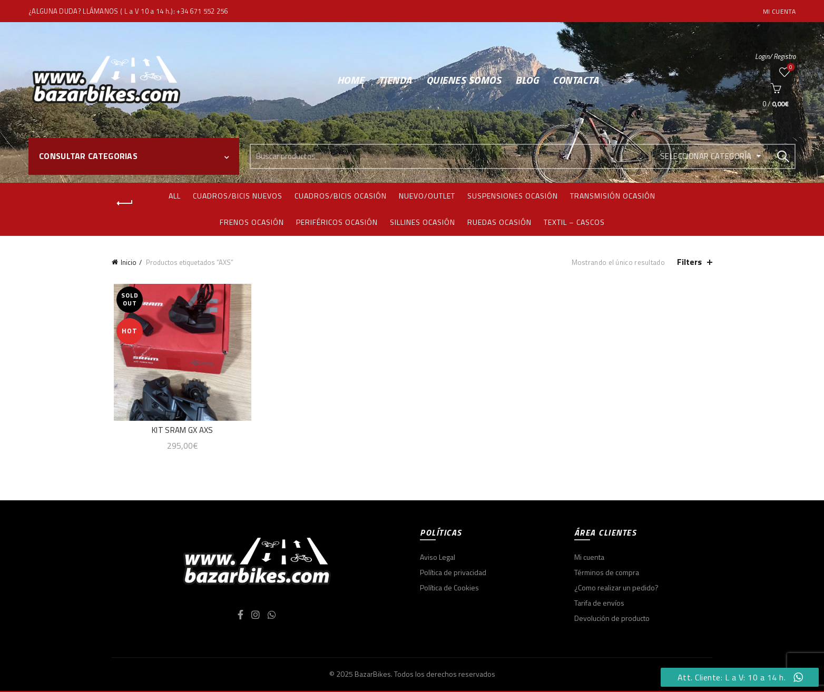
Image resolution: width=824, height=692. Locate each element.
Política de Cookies (449, 588)
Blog (526, 80)
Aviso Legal (437, 558)
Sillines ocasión (422, 222)
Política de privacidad (453, 573)
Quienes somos (464, 80)
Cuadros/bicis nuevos (237, 195)
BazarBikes (373, 674)
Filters (689, 262)
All (175, 195)
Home (351, 80)
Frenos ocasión (252, 222)
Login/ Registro (775, 56)
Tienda (395, 80)
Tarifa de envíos (599, 603)
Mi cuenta (779, 11)
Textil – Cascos (574, 222)
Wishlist (789, 67)
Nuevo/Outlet (427, 195)
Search (782, 156)
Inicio (128, 262)
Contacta (576, 80)
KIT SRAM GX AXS (181, 431)
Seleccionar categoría (705, 156)
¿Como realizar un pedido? (616, 588)
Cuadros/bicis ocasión (341, 195)
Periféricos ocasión (337, 222)
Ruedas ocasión (499, 222)
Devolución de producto (612, 619)
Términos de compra (606, 573)
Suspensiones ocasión (512, 195)
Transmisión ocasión (612, 195)
